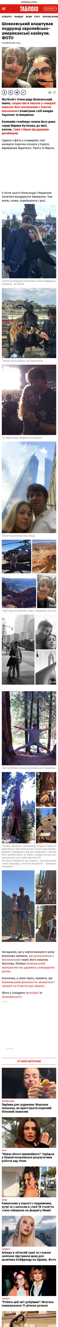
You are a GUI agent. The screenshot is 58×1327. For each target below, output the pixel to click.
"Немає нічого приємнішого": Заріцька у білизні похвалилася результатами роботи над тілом (28, 1157)
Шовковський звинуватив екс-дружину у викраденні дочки (28, 967)
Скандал (18, 16)
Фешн (29, 16)
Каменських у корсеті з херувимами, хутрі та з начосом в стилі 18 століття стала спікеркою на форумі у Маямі (28, 1207)
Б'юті (37, 16)
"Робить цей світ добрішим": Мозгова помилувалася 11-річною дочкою (27, 1303)
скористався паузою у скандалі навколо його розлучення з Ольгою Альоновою (28, 107)
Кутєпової (32, 993)
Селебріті (7, 16)
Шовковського (12, 996)
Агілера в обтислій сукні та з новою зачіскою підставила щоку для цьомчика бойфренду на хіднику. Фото (29, 1256)
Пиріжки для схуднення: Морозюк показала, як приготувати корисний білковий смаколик (26, 1108)
